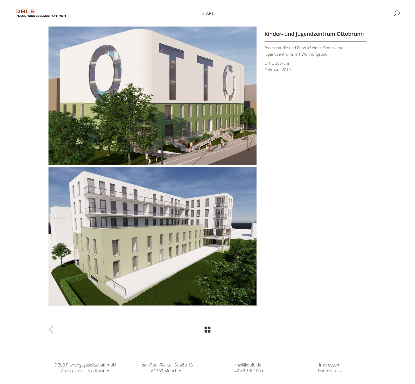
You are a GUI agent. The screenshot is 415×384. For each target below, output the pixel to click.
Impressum (330, 365)
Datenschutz (330, 371)
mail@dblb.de (248, 365)
